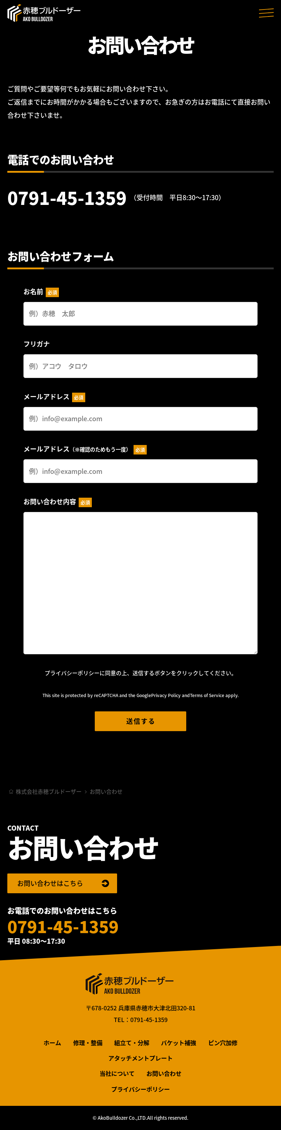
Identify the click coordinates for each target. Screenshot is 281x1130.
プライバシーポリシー (72, 673)
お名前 (41, 292)
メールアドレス (54, 397)
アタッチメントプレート (140, 1058)
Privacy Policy (166, 695)
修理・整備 (87, 1042)
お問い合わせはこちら (50, 883)
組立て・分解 (131, 1042)
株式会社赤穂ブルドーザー (43, 13)
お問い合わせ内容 (57, 502)
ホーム (52, 1042)
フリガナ (36, 344)
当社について (117, 1073)
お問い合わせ (163, 1073)
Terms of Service (207, 695)
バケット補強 (178, 1042)
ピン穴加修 (222, 1042)
